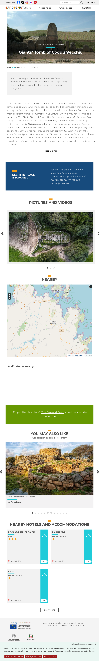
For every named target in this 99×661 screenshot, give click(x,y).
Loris (11, 571)
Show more (49, 610)
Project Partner (51, 623)
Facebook (18, 2)
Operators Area (67, 623)
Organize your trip (86, 8)
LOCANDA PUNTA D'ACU (21, 532)
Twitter (22, 2)
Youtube (35, 2)
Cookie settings (66, 625)
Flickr (31, 2)
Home (9, 67)
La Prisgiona (14, 502)
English (90, 2)
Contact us (80, 625)
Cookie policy (51, 625)
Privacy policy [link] (50, 656)
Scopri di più (51, 151)
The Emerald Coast (52, 412)
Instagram (26, 2)
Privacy (79, 623)
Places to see (65, 8)
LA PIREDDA (58, 532)
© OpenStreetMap (75, 355)
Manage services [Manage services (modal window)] (33, 656)
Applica (81, 2)
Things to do (45, 8)
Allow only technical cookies (85, 644)
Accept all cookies (14, 656)
